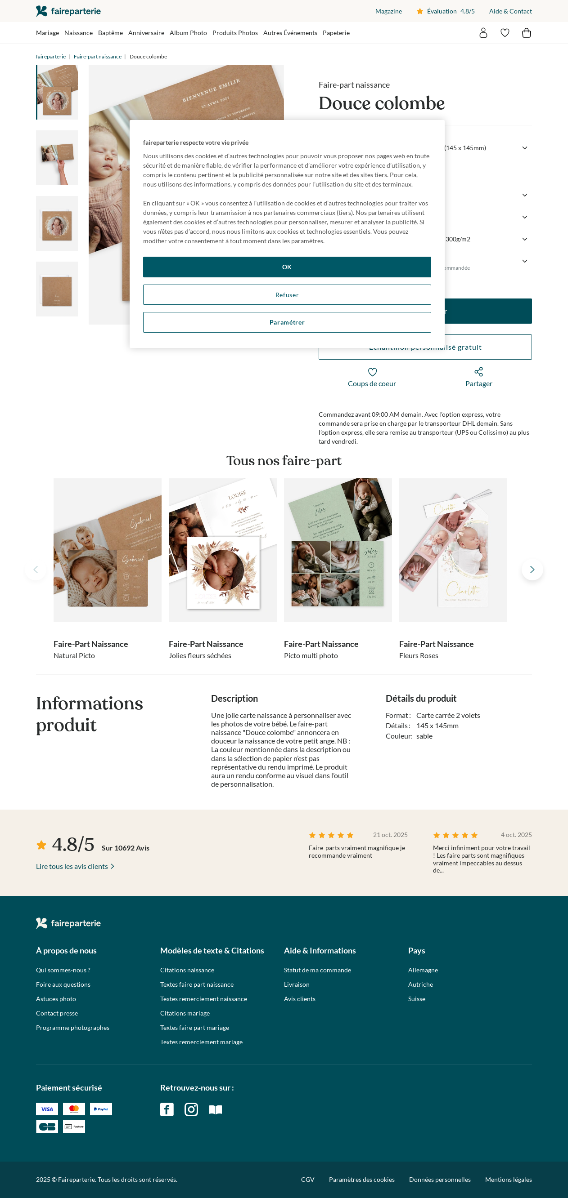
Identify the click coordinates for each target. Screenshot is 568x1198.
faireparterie (68, 11)
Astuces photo (56, 998)
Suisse (416, 998)
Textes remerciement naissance (203, 998)
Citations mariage (185, 1013)
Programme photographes (72, 1027)
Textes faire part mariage (194, 1027)
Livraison (297, 984)
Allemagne (423, 970)
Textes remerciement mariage (201, 1042)
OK (287, 267)
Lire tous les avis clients (72, 866)
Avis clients (300, 998)
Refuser (287, 294)
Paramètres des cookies (362, 1179)
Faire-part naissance (98, 56)
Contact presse (57, 1013)
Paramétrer (287, 322)
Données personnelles (440, 1179)
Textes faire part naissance (197, 984)
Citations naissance (187, 970)
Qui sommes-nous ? (63, 970)
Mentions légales (508, 1179)
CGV (308, 1179)
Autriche (420, 984)
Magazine (388, 11)
